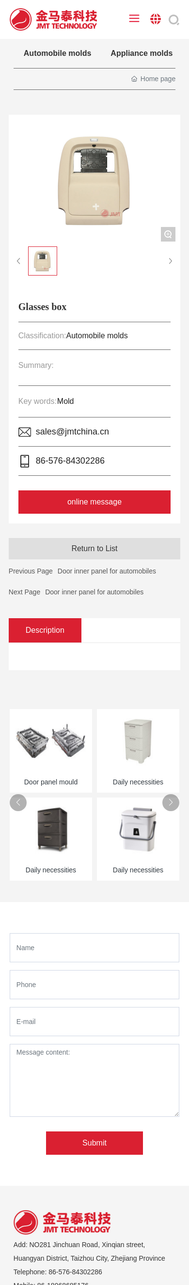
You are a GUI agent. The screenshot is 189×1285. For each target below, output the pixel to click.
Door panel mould (51, 782)
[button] (18, 802)
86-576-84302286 (70, 461)
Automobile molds (58, 53)
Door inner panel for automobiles (94, 592)
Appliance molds (141, 53)
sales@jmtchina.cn (72, 431)
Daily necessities (138, 782)
